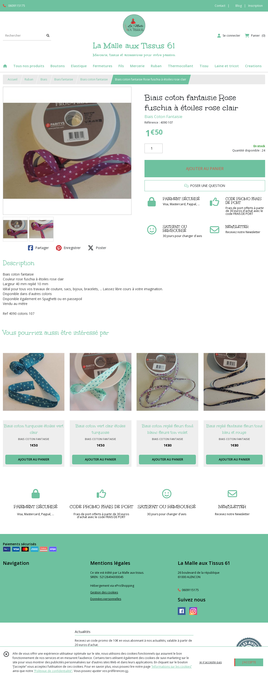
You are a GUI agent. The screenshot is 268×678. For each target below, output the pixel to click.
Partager (38, 248)
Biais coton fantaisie (94, 79)
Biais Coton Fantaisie (163, 116)
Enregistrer (68, 248)
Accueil (12, 79)
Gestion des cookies (104, 592)
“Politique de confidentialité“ (53, 671)
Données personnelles (105, 599)
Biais (44, 79)
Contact (220, 6)
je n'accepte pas (210, 662)
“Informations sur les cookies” (171, 667)
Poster (97, 248)
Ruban (29, 79)
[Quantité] (153, 148)
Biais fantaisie (63, 79)
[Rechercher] (48, 35)
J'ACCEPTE (249, 662)
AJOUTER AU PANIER (205, 168)
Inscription (255, 6)
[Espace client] (228, 36)
